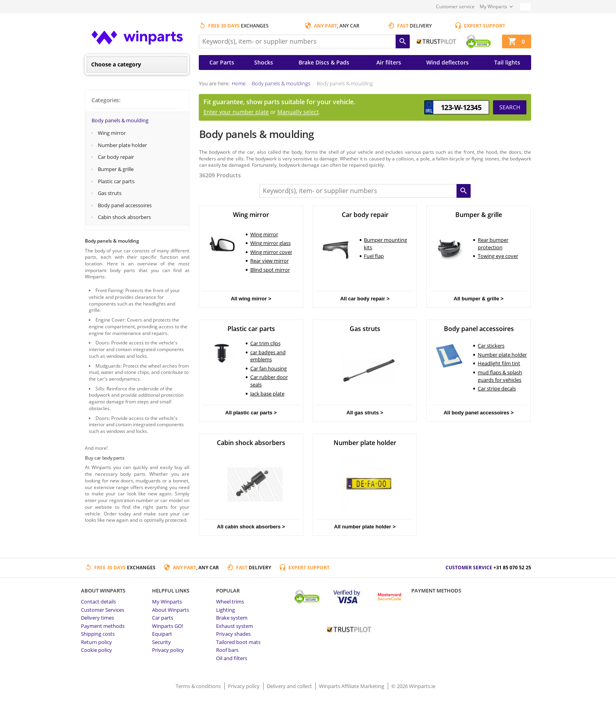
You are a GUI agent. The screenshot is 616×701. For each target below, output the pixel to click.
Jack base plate (267, 393)
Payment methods (103, 625)
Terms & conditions (199, 686)
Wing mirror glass (270, 243)
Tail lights (507, 62)
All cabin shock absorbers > (251, 527)
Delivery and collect (290, 686)
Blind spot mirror (270, 269)
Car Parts (221, 62)
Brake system (232, 617)
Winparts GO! (167, 625)
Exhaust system (234, 625)
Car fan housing (268, 368)
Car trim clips (265, 343)
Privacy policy (168, 649)
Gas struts (109, 193)
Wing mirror (112, 132)
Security (161, 642)
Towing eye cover (498, 255)
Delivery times (97, 617)
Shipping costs (98, 633)
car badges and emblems (268, 356)
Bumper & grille (116, 169)
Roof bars (227, 649)
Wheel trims (230, 601)
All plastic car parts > (251, 413)
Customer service (455, 6)
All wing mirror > (251, 299)
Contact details (98, 601)
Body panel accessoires (125, 205)
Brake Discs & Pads (324, 62)
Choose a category (116, 64)
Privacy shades (233, 633)
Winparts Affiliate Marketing (352, 686)
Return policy (96, 642)
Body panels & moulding (120, 120)
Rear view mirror (269, 260)
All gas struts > (364, 413)
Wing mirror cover (271, 252)
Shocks (263, 62)
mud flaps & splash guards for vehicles (500, 376)
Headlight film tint (499, 363)
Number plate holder (122, 145)
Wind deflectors (447, 62)
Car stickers (491, 345)
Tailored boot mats (238, 642)
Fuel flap (374, 255)
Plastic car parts (116, 181)
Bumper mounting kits (385, 243)
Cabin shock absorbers (124, 217)
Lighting (225, 609)
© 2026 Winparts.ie (413, 686)
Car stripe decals (497, 388)
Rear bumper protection (493, 243)
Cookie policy (96, 649)
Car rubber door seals (269, 380)
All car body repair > (364, 299)
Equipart (162, 633)
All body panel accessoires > (478, 413)
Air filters (388, 62)
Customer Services (102, 609)
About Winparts (170, 609)
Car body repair (116, 156)
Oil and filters (231, 658)
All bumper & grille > (479, 299)
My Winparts (493, 6)
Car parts (162, 617)
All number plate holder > (364, 527)
